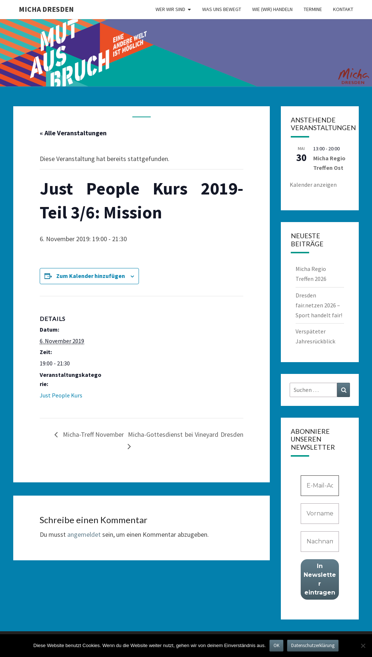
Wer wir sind (170, 9)
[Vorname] (320, 513)
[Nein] (362, 645)
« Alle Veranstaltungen (73, 133)
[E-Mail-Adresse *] (320, 485)
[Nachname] (320, 541)
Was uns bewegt (221, 9)
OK (276, 645)
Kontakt (343, 9)
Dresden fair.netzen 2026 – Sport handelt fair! (319, 305)
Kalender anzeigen (313, 184)
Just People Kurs (61, 395)
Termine (313, 9)
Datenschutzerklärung (313, 645)
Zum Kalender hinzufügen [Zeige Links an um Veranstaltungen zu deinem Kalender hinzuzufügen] (90, 275)
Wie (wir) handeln (272, 9)
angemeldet (84, 534)
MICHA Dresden (46, 9)
